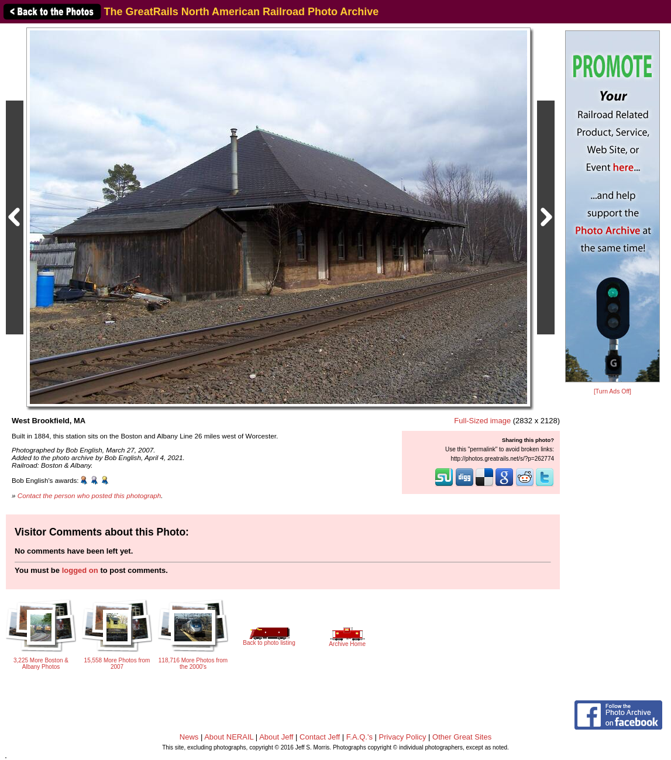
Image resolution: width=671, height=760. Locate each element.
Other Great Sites (461, 737)
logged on (80, 570)
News (189, 737)
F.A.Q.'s (359, 737)
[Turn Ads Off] (612, 391)
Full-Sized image (482, 420)
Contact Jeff (320, 737)
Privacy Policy (402, 737)
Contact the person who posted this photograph (89, 495)
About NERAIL (228, 737)
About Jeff (276, 737)
